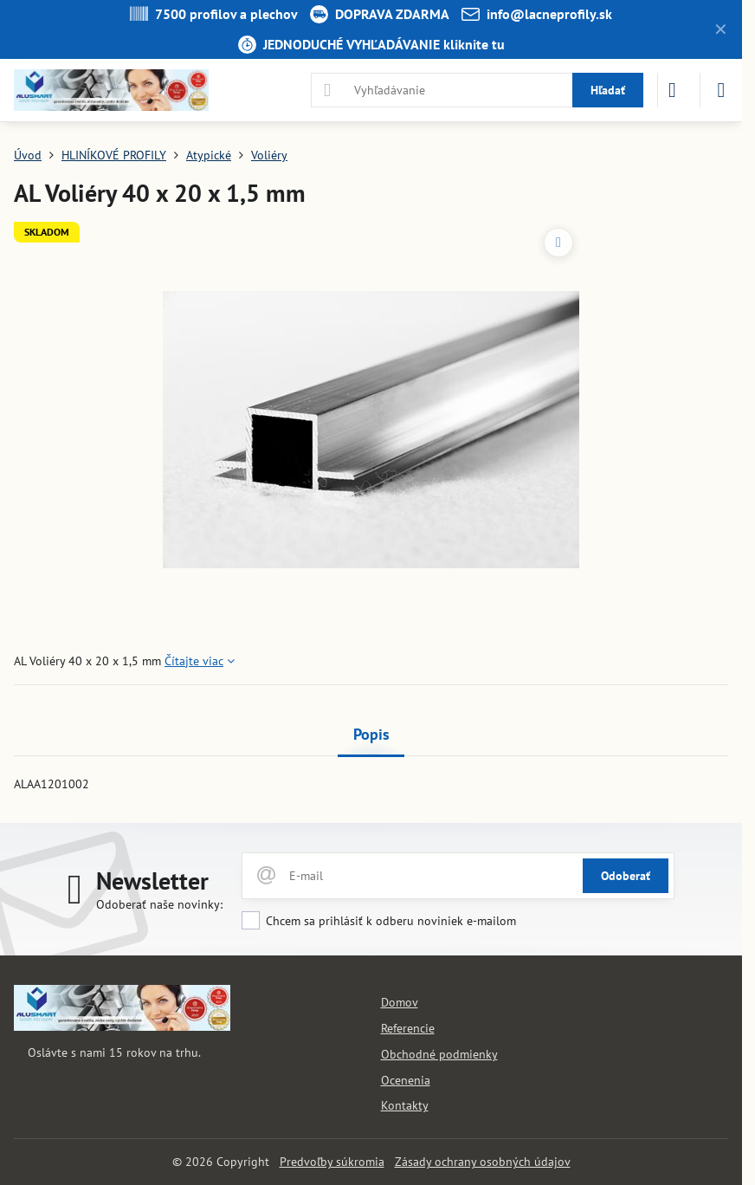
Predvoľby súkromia (332, 1161)
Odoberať (625, 876)
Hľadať (607, 90)
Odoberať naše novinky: (159, 904)
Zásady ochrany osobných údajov (483, 1161)
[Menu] (721, 90)
